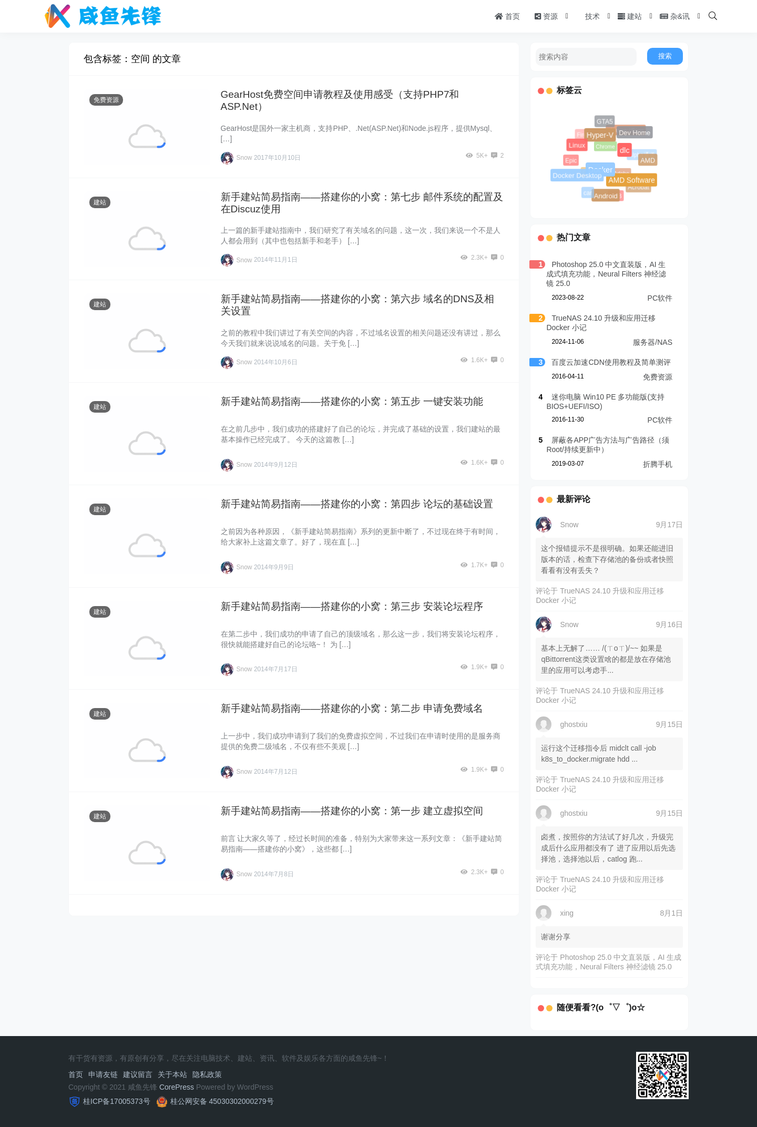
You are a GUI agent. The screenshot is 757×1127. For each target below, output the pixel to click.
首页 (507, 16)
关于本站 (172, 1074)
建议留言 (137, 1074)
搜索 (665, 56)
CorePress (176, 1087)
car (588, 193)
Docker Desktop (576, 175)
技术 (588, 16)
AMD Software (630, 179)
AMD (647, 160)
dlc (623, 148)
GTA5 (604, 122)
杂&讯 (675, 16)
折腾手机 (657, 464)
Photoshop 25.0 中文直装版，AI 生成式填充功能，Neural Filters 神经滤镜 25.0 (606, 274)
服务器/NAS (652, 342)
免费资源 (106, 100)
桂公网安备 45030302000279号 (222, 1101)
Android (605, 195)
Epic (572, 161)
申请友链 (103, 1074)
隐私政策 (207, 1074)
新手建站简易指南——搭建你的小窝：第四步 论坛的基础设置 (357, 503)
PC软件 (660, 298)
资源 (546, 16)
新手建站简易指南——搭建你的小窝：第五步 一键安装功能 (352, 401)
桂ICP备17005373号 (116, 1101)
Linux (576, 145)
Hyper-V (598, 134)
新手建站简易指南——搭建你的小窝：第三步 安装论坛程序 (352, 606)
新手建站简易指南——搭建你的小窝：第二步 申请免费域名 (352, 708)
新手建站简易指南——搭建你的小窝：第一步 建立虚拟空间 (352, 810)
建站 (630, 16)
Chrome (607, 149)
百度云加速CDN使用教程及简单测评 (610, 362)
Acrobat (638, 187)
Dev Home (634, 132)
